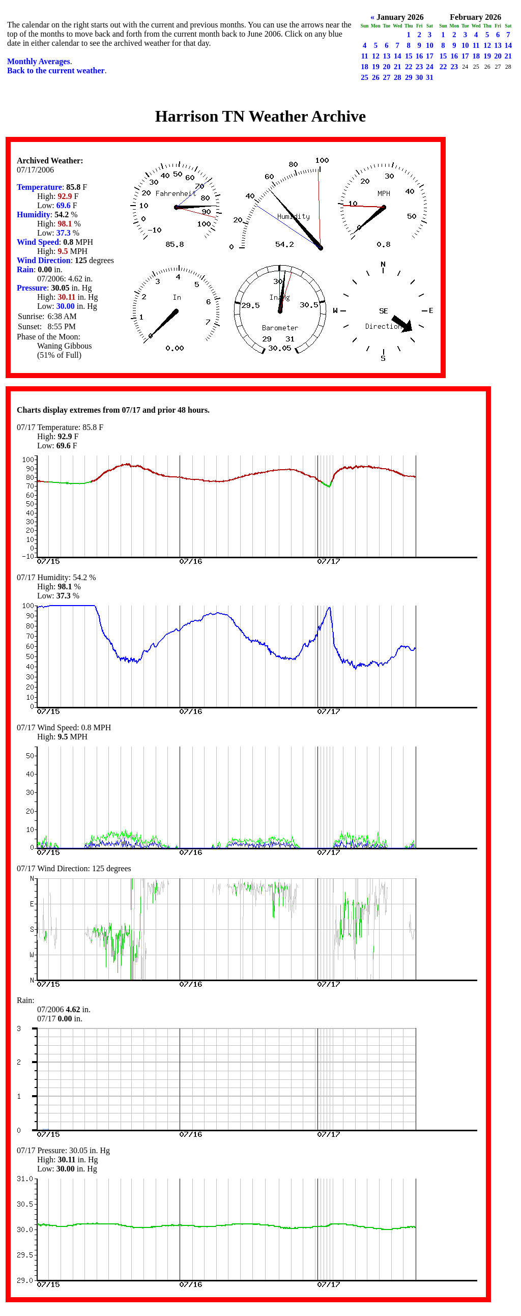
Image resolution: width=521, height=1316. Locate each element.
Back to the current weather (56, 70)
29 (409, 77)
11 (364, 56)
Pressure (32, 287)
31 (429, 77)
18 (364, 67)
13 (387, 56)
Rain (25, 269)
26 (376, 77)
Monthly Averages (38, 61)
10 (429, 45)
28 (397, 77)
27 (387, 77)
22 (409, 67)
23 (419, 67)
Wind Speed (38, 242)
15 (409, 56)
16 (419, 56)
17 (429, 56)
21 (397, 67)
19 (376, 67)
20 (387, 67)
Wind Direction (44, 260)
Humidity (33, 214)
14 (397, 56)
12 (376, 56)
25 (364, 77)
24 (429, 67)
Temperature (39, 187)
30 (419, 77)
